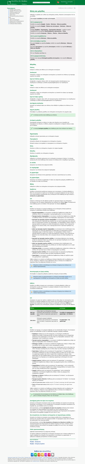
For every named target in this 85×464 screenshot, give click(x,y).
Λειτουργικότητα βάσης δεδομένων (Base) (16, 16)
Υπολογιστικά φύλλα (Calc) (15, 12)
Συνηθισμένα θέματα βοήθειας (16, 23)
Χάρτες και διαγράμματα (14, 19)
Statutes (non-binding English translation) (33, 457)
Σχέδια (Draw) (12, 14)
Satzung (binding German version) (50, 457)
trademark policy (36, 461)
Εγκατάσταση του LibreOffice (15, 22)
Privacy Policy (21, 457)
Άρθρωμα (13, 4)
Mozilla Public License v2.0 (41, 458)
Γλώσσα (24, 4)
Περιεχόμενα (11, 8)
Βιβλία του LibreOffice (42, 451)
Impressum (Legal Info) (12, 457)
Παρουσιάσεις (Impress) (14, 13)
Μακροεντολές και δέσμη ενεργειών (17, 21)
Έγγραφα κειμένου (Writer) (15, 9)
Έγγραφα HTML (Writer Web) (15, 11)
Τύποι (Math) (12, 18)
